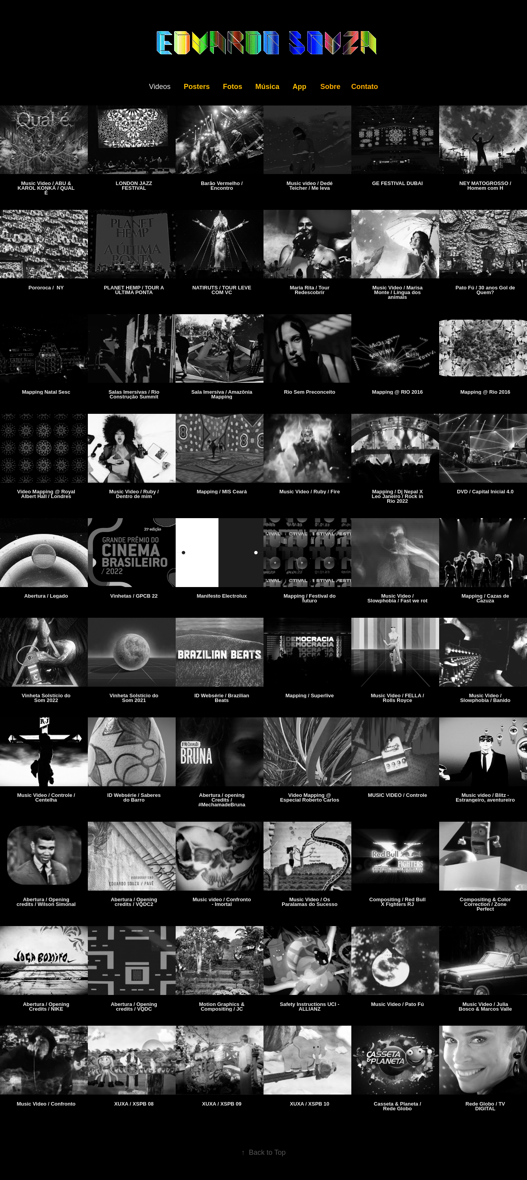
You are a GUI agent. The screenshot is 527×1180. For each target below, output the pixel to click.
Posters (197, 87)
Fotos (232, 87)
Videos (160, 87)
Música (267, 87)
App (299, 87)
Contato (364, 87)
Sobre (330, 87)
